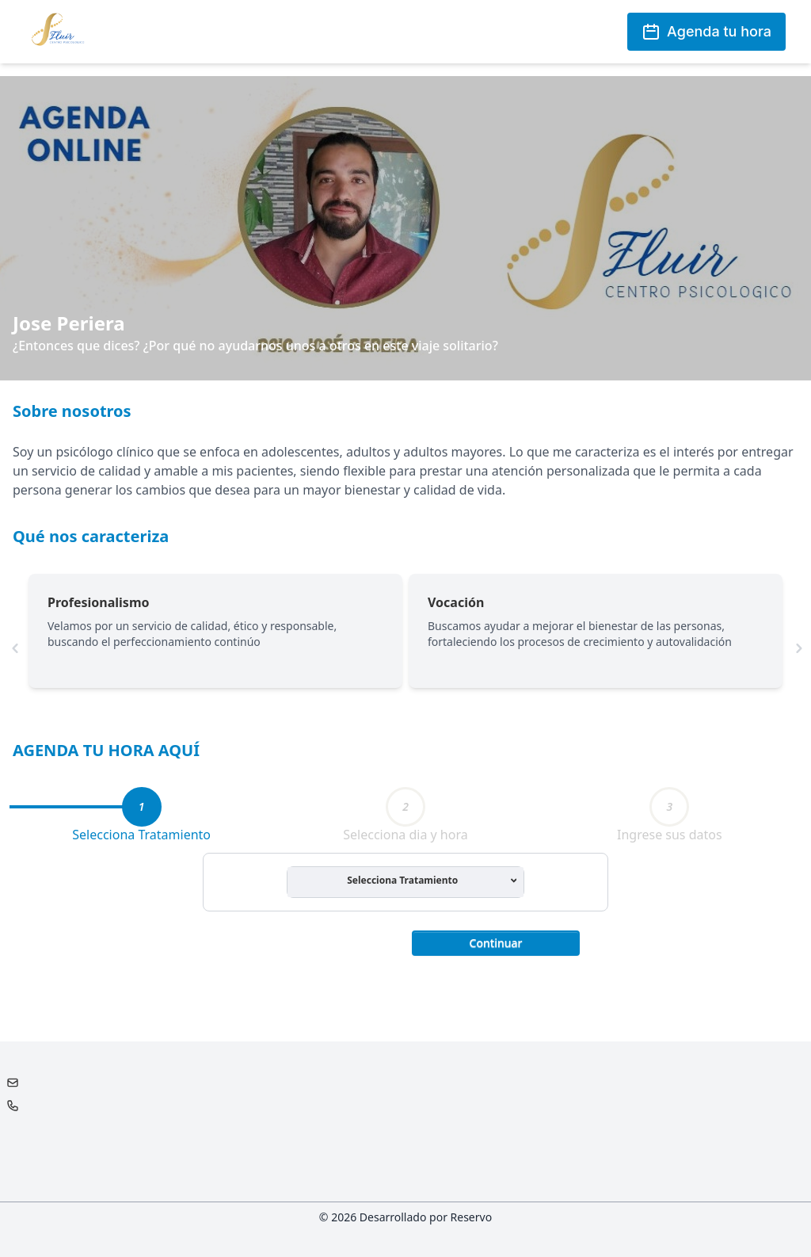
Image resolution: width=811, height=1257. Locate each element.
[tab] (142, 807)
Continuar (496, 942)
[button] (496, 941)
